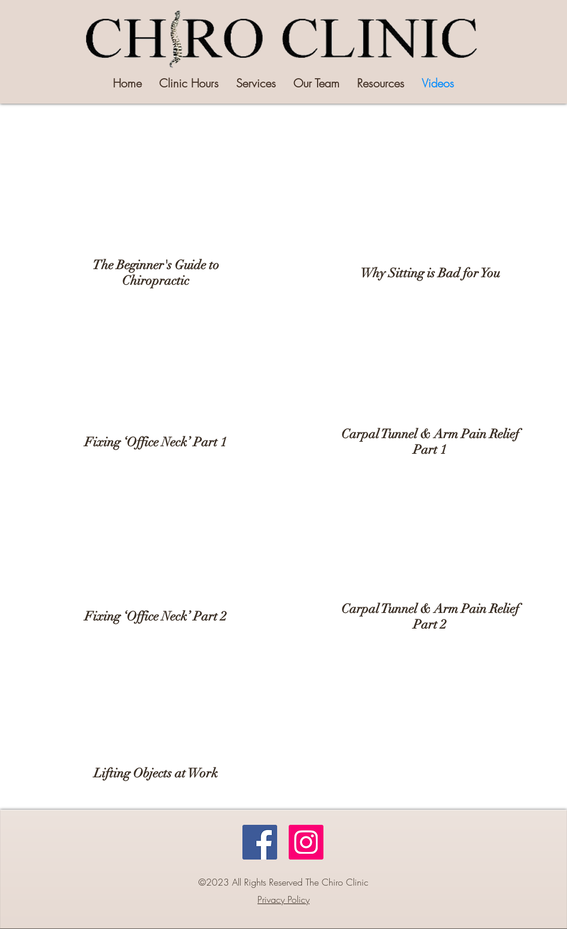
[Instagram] (306, 842)
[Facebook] (259, 842)
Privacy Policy (283, 899)
